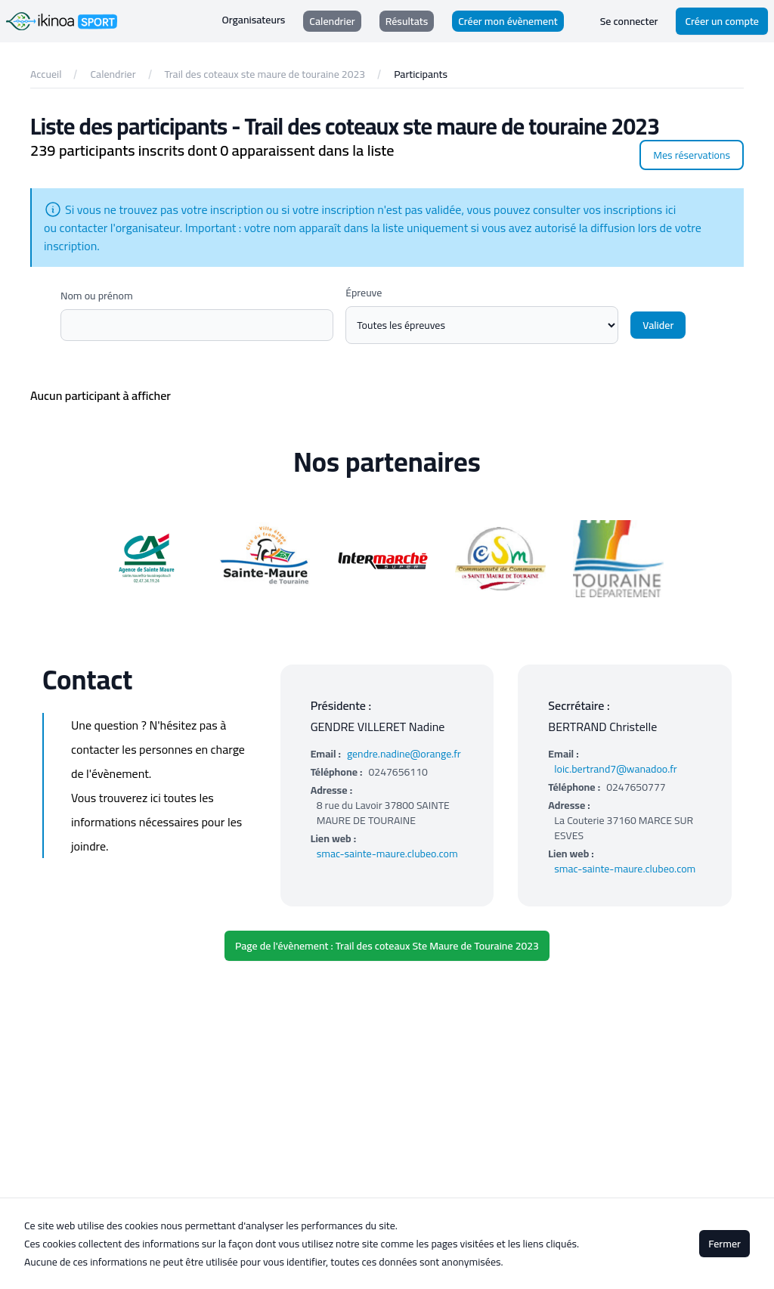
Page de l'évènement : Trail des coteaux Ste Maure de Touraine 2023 (387, 946)
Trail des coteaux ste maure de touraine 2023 (265, 74)
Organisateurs (254, 20)
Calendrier (112, 74)
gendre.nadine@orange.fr (404, 754)
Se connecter (629, 21)
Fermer (724, 1243)
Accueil (45, 74)
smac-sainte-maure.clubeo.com (387, 853)
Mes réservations (691, 155)
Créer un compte (722, 21)
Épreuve (363, 292)
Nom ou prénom (96, 295)
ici (670, 209)
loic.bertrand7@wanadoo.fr (615, 769)
